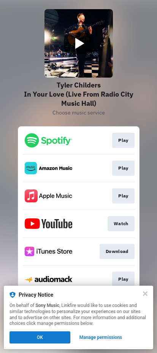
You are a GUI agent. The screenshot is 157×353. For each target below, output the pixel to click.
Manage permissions (100, 337)
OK (40, 337)
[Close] (145, 294)
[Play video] (78, 43)
